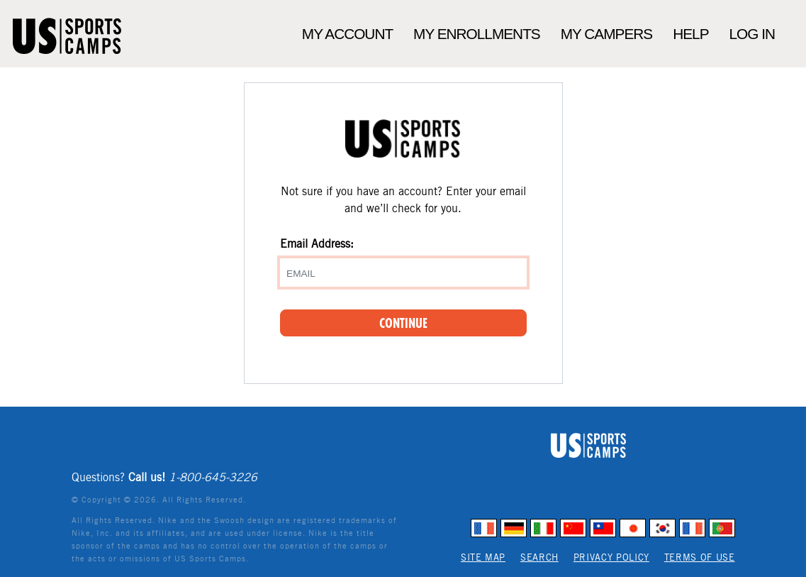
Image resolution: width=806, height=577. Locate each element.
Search (539, 557)
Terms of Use (699, 557)
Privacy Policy (611, 557)
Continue (403, 323)
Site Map (483, 557)
